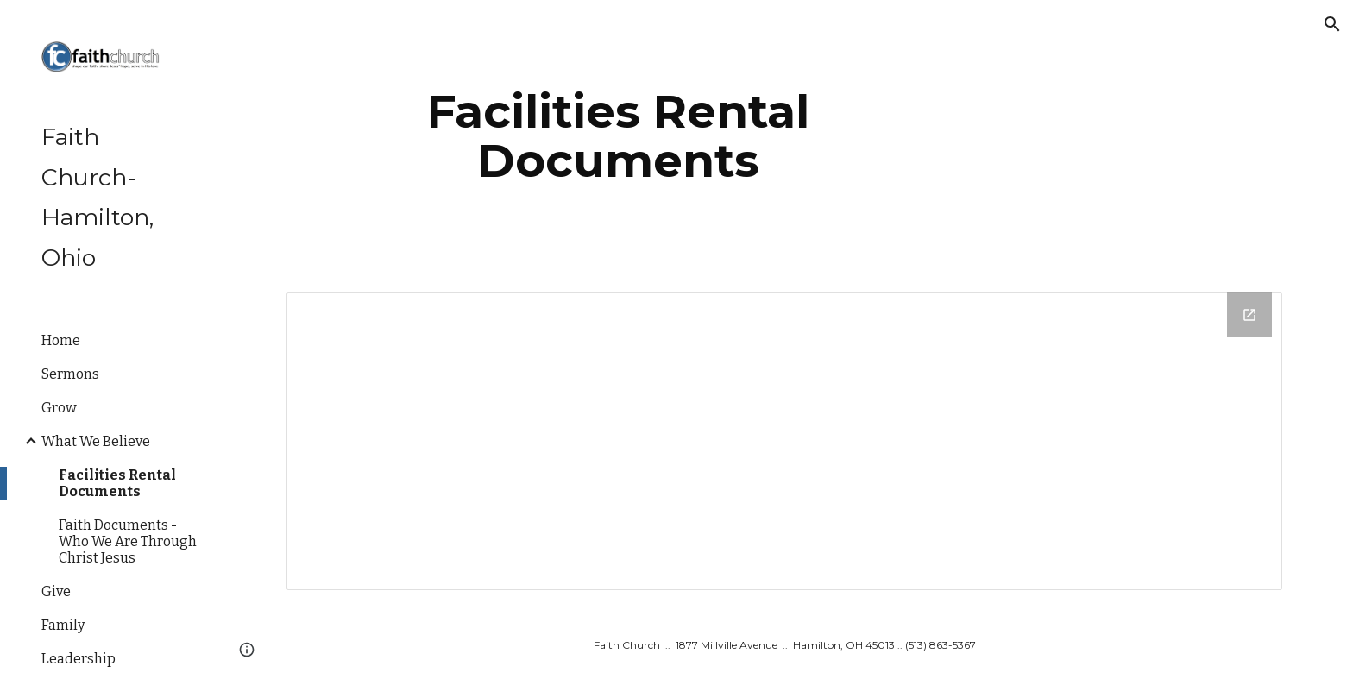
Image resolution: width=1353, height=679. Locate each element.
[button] (1332, 24)
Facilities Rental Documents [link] (117, 483)
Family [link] (63, 625)
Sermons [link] (70, 374)
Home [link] (60, 340)
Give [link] (56, 591)
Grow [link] (59, 407)
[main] (618, 136)
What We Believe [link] (95, 441)
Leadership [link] (78, 659)
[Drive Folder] (784, 441)
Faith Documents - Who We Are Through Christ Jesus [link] (128, 541)
